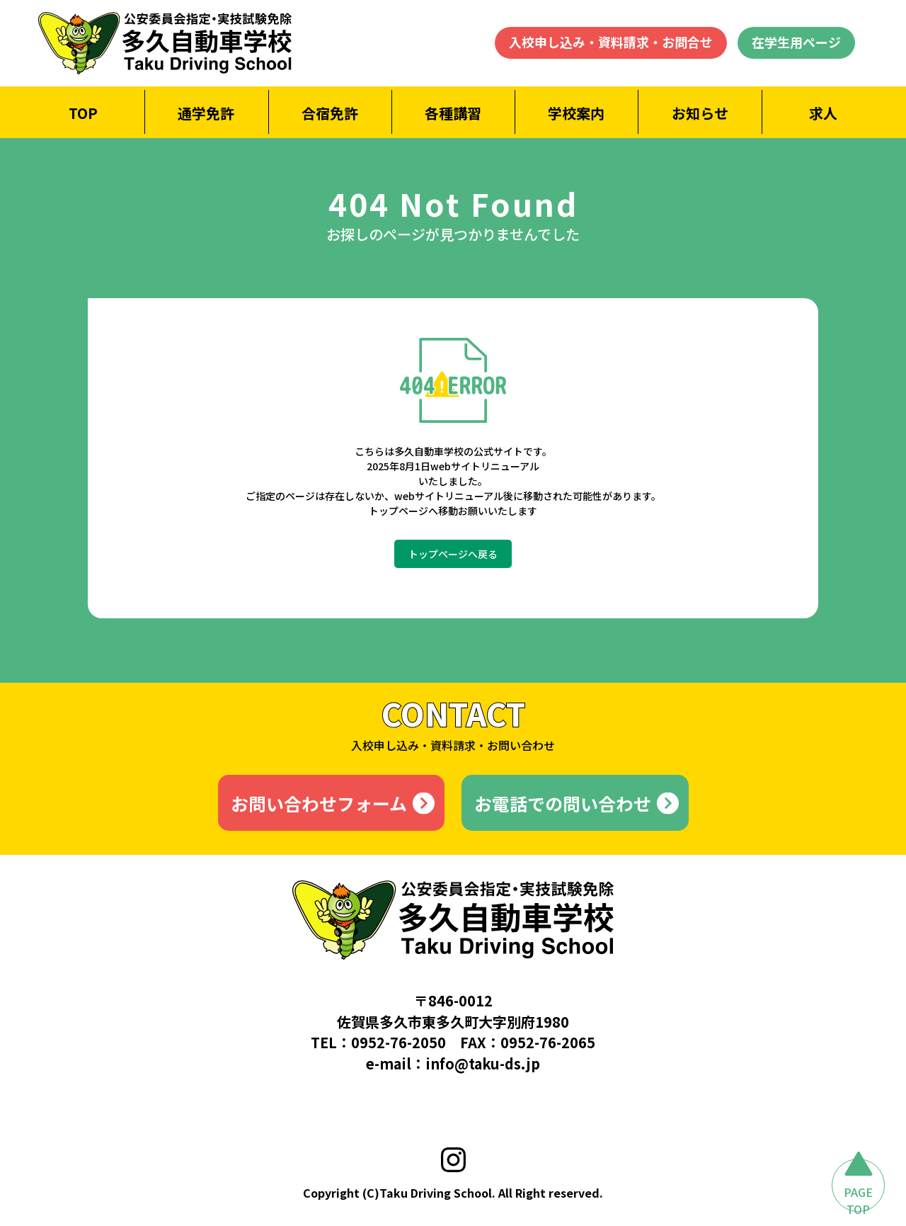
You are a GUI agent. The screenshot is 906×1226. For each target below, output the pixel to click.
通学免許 (206, 113)
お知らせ (700, 113)
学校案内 (576, 113)
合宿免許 (330, 113)
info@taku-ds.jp (482, 1063)
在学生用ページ (796, 42)
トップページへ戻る (453, 554)
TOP (83, 113)
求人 (823, 113)
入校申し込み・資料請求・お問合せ (611, 42)
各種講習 (453, 113)
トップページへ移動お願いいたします (453, 511)
